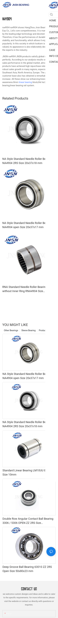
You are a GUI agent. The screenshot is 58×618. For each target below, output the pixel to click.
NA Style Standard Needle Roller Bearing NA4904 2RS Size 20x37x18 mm (27, 161)
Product (42, 330)
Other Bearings (11, 330)
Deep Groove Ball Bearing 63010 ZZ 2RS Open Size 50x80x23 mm (27, 569)
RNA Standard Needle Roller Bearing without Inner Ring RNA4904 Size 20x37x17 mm (24, 289)
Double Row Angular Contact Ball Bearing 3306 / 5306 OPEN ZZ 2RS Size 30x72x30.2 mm (27, 521)
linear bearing (25, 82)
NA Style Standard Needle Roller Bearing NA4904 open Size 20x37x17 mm (27, 225)
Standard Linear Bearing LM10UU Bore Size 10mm (26, 472)
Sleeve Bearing (28, 330)
